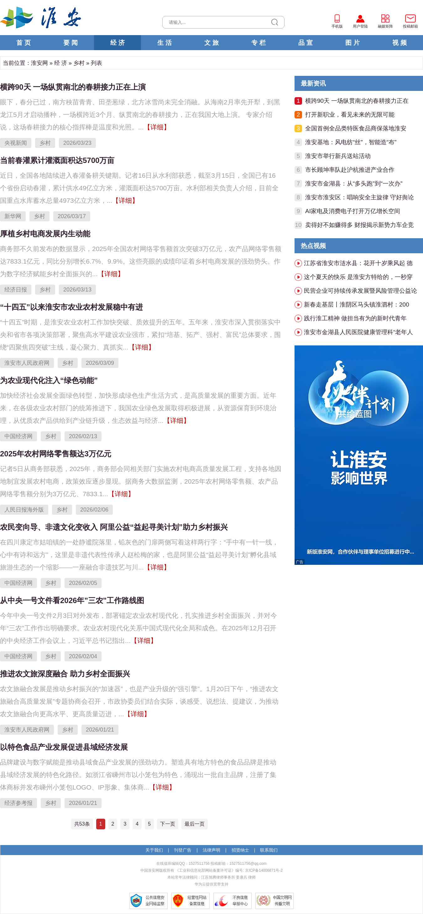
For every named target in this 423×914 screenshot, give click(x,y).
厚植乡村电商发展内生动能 (45, 233)
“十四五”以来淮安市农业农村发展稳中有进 (71, 307)
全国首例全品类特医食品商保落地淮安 (355, 128)
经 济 (117, 42)
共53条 (82, 824)
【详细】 (157, 127)
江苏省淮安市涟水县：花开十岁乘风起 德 (358, 263)
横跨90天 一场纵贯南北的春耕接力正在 (357, 100)
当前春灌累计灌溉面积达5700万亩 (57, 160)
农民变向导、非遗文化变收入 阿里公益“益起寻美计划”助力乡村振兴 (114, 527)
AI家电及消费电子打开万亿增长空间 (352, 211)
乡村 (79, 63)
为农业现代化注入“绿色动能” (49, 380)
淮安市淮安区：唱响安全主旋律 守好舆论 (359, 197)
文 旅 (211, 42)
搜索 (274, 22)
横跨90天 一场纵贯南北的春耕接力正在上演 (73, 87)
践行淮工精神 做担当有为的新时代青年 (355, 318)
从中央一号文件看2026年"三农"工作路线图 (72, 600)
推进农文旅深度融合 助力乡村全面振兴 (65, 674)
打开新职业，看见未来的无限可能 (349, 114)
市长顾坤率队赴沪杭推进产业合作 (349, 169)
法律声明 (211, 850)
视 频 (399, 42)
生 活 (164, 42)
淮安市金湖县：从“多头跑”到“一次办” (353, 183)
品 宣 (305, 42)
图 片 (352, 42)
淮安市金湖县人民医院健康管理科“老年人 (358, 332)
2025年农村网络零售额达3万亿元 (55, 453)
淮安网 (39, 63)
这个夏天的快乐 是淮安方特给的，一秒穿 (358, 277)
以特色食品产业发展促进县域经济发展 (64, 747)
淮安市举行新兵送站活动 (338, 156)
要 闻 (70, 42)
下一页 (167, 824)
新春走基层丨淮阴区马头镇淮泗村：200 (356, 304)
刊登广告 (182, 850)
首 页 (23, 42)
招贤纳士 (240, 850)
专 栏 (258, 42)
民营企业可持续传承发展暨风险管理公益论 (360, 290)
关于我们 (154, 850)
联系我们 (269, 850)
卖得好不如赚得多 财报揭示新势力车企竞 (359, 225)
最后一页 (195, 824)
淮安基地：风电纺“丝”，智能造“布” (350, 142)
